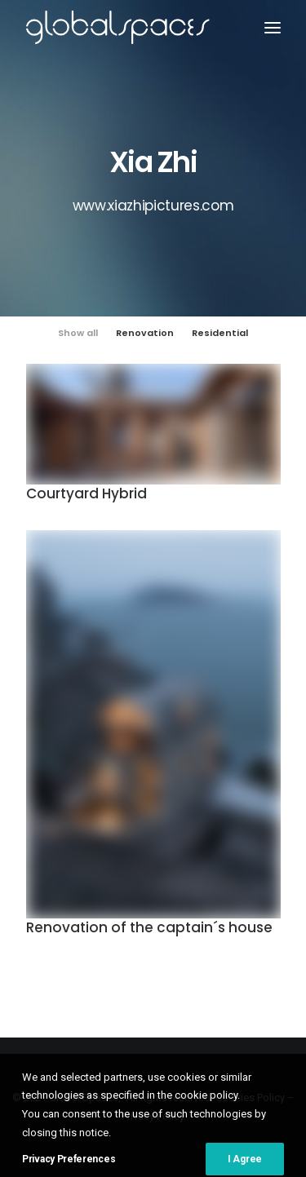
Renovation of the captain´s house (149, 929)
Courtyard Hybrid (86, 493)
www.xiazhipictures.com (153, 205)
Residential (220, 332)
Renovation (145, 332)
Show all (78, 332)
